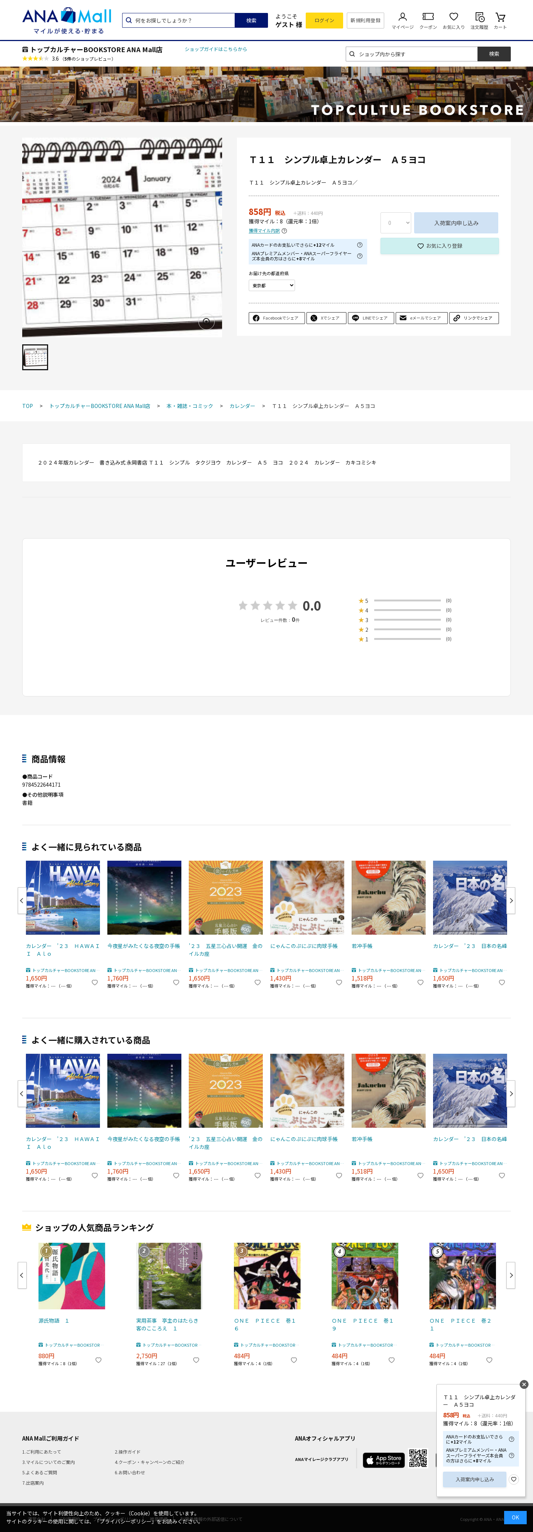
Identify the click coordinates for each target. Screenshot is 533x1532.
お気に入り (454, 27)
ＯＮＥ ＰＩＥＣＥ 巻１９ (363, 1324)
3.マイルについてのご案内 (48, 1462)
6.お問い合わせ (130, 1472)
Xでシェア (330, 318)
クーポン (428, 27)
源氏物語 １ (54, 1320)
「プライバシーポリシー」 (125, 1521)
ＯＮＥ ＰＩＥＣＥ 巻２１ (460, 1324)
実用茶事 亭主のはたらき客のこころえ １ (167, 1324)
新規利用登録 (366, 20)
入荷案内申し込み (456, 223)
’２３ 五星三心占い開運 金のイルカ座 (226, 949)
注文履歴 (479, 27)
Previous (22, 900)
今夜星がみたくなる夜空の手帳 (143, 945)
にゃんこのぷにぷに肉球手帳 (304, 945)
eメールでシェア (425, 318)
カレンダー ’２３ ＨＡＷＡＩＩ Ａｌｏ (63, 949)
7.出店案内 (33, 1482)
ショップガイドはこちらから (216, 49)
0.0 (312, 605)
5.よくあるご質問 (39, 1472)
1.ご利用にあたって (41, 1451)
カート (500, 27)
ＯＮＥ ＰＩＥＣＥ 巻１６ (265, 1324)
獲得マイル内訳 (264, 230)
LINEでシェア (375, 318)
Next (510, 900)
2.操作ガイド (128, 1451)
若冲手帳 (362, 945)
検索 (251, 20)
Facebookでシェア (280, 318)
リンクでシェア (478, 318)
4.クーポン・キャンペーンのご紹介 (150, 1462)
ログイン (325, 20)
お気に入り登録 (444, 245)
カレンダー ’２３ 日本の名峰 (470, 945)
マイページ (403, 27)
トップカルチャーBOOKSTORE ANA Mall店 (96, 49)
